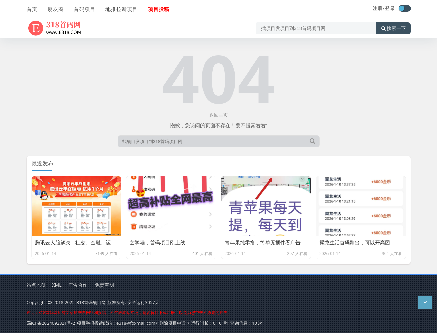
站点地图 (36, 285)
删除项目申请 (172, 323)
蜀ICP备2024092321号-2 (51, 323)
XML (57, 285)
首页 (32, 9)
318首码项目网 (91, 302)
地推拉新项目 (121, 9)
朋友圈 (56, 9)
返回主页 (218, 115)
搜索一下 (393, 28)
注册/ (379, 8)
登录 (390, 8)
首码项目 (84, 9)
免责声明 (104, 285)
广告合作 (77, 285)
